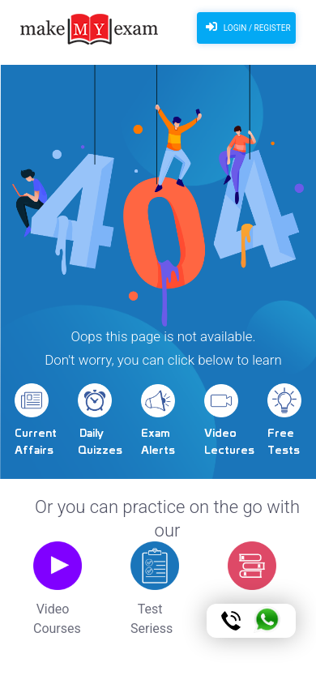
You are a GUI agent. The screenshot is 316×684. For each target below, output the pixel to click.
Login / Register (246, 26)
